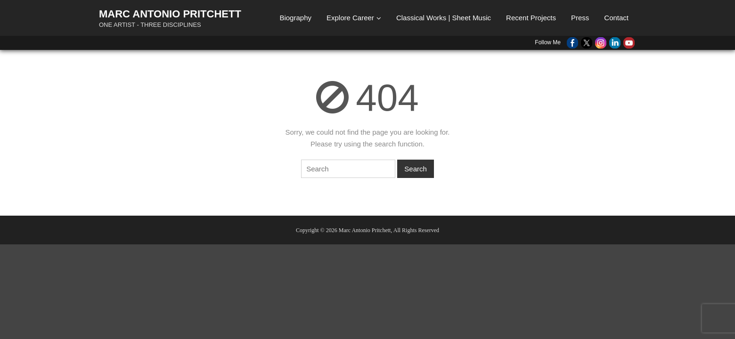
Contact (616, 18)
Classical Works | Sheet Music (443, 18)
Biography (295, 18)
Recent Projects (531, 18)
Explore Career (350, 18)
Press (580, 18)
